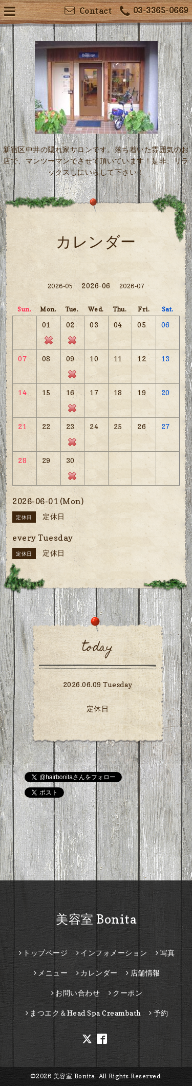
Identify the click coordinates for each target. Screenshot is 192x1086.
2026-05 (60, 286)
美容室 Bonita (96, 919)
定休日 (98, 708)
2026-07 (132, 286)
